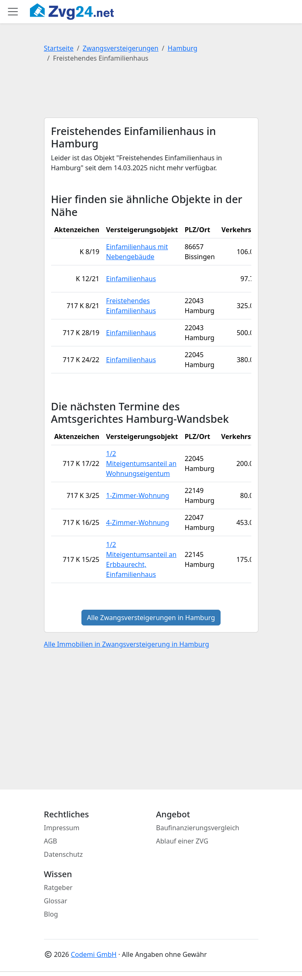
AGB (50, 841)
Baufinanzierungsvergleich (198, 827)
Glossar (55, 900)
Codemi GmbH (93, 954)
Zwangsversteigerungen (120, 48)
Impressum (62, 827)
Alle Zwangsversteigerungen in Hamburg (151, 617)
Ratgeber (58, 887)
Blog (51, 914)
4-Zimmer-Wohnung (137, 522)
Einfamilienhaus (131, 278)
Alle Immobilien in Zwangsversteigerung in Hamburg (126, 644)
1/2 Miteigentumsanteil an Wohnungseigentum (141, 463)
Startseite (59, 48)
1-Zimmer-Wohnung (137, 495)
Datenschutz (63, 854)
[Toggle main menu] (13, 12)
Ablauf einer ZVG (182, 841)
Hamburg (182, 48)
